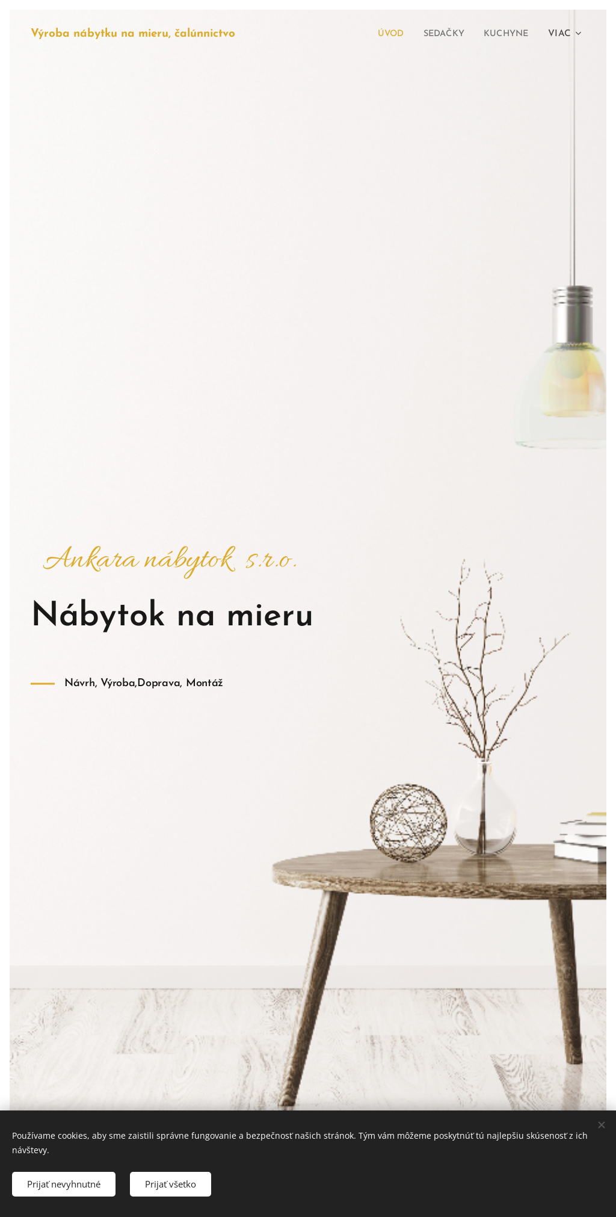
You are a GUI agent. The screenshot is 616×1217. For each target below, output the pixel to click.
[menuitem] (383, 34)
